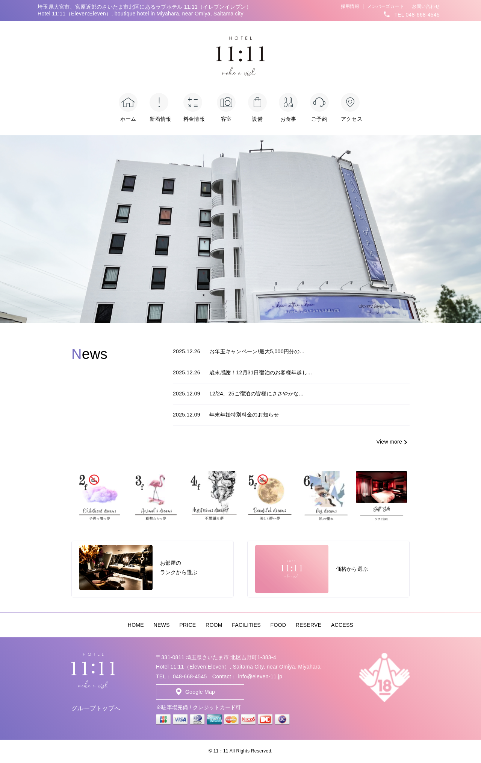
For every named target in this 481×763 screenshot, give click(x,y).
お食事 (288, 107)
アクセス (351, 107)
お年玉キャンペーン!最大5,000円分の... (238, 351)
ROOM (214, 625)
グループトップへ (95, 708)
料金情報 (194, 107)
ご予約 (319, 107)
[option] (240, 229)
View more (389, 442)
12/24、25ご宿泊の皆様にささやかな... (238, 394)
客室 (226, 107)
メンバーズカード (385, 6)
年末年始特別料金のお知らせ (226, 415)
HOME (136, 625)
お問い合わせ (426, 6)
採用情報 (350, 6)
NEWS (162, 625)
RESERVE (309, 625)
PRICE (187, 625)
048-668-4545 (190, 676)
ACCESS (342, 625)
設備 (257, 107)
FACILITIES (246, 625)
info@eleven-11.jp (260, 676)
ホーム (128, 107)
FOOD (278, 625)
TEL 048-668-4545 (417, 15)
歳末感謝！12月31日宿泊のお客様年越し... (242, 372)
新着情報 (160, 107)
